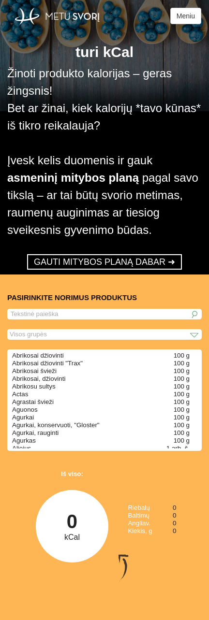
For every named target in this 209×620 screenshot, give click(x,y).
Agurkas (24, 440)
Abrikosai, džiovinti (38, 378)
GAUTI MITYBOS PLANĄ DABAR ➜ (104, 262)
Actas (20, 394)
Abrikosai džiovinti (38, 355)
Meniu (186, 16)
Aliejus (21, 448)
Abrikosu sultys (34, 386)
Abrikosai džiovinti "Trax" (47, 363)
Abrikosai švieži (34, 371)
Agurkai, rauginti (35, 432)
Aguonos (25, 409)
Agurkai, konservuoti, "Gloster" (56, 425)
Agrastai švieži (33, 401)
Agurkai (23, 417)
